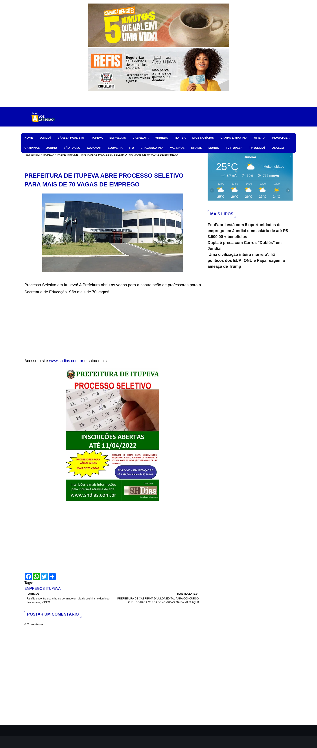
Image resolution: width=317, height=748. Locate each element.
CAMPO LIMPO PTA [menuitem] (234, 137)
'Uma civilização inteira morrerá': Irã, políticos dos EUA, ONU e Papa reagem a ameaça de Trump (246, 260)
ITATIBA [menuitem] (180, 137)
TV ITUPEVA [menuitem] (234, 147)
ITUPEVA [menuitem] (97, 137)
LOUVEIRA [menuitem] (115, 147)
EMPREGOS (34, 588)
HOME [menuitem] (28, 137)
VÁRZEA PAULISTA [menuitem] (71, 137)
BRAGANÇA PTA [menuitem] (151, 147)
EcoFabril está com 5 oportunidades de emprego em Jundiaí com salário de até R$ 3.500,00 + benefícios (248, 231)
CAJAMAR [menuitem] (94, 147)
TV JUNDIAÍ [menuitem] (257, 147)
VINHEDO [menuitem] (161, 137)
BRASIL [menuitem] (196, 147)
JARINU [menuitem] (51, 147)
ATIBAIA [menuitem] (259, 137)
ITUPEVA (48, 154)
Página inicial (32, 154)
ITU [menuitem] (131, 147)
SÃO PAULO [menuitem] (72, 147)
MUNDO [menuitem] (213, 147)
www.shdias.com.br (66, 361)
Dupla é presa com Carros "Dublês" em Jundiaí (245, 245)
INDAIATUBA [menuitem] (280, 137)
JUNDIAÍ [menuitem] (45, 137)
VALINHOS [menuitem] (177, 147)
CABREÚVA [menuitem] (141, 137)
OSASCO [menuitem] (278, 147)
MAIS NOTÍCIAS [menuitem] (203, 137)
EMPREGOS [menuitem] (117, 137)
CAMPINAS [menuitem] (32, 147)
